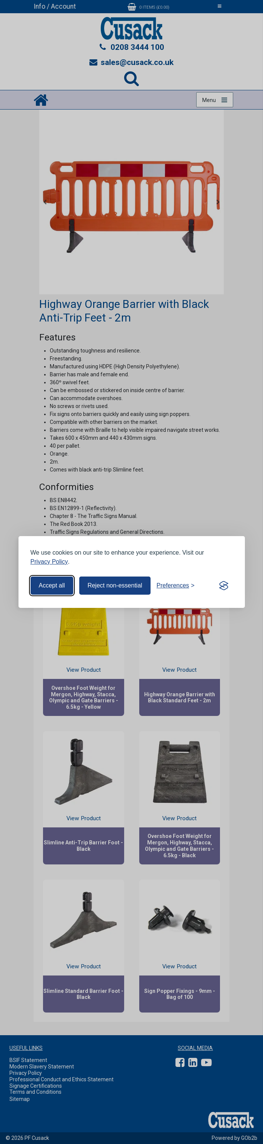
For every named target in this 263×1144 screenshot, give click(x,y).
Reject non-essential (115, 585)
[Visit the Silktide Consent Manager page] (224, 586)
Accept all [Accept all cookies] (52, 585)
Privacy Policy (49, 561)
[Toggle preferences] (176, 585)
